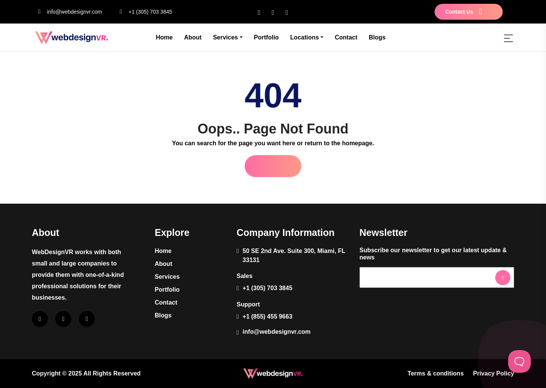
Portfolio (266, 37)
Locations (304, 37)
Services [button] (225, 37)
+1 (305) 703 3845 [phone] (142, 11)
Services (167, 276)
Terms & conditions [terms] (436, 373)
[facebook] (259, 12)
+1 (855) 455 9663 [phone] (267, 316)
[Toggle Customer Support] (519, 361)
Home (164, 37)
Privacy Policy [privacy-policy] (493, 373)
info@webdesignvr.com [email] (67, 11)
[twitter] (287, 12)
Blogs (377, 37)
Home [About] (163, 251)
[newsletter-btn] (502, 277)
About (192, 37)
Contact (346, 37)
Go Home (272, 166)
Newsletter (373, 271)
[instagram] (273, 12)
